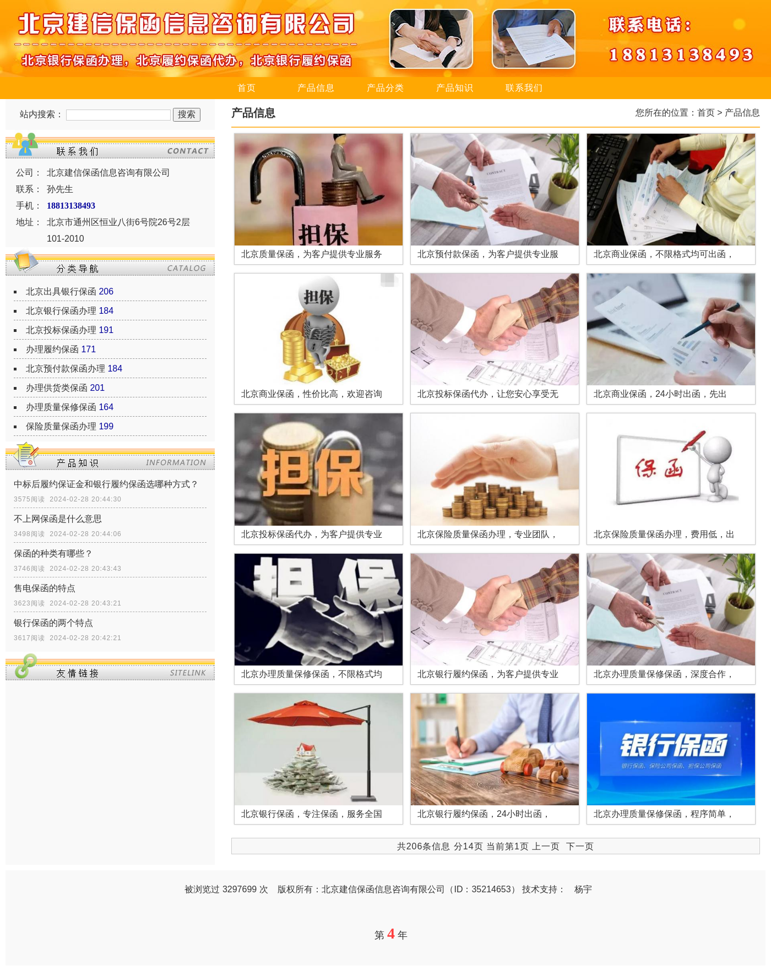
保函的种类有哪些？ (53, 553)
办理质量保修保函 (61, 407)
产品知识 (455, 87)
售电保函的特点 (44, 588)
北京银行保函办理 (61, 310)
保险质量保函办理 (61, 426)
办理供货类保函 (57, 387)
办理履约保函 (52, 349)
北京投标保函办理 (61, 330)
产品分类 (385, 87)
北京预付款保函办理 (65, 368)
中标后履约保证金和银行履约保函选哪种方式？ (106, 484)
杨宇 (583, 889)
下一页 (580, 846)
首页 (246, 87)
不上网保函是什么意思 (58, 518)
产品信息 (316, 87)
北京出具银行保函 (61, 291)
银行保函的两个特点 (53, 623)
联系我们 (524, 87)
